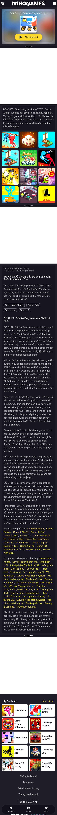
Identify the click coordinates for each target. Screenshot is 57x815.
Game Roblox (22, 542)
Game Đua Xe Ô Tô (14, 549)
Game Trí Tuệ (38, 532)
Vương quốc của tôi (34, 572)
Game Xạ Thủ (11, 535)
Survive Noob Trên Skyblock (31, 575)
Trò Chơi (7, 268)
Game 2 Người (20, 532)
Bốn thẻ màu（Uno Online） (25, 568)
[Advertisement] (28, 76)
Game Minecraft (35, 528)
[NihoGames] (28, 3)
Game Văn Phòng (21, 268)
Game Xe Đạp (16, 539)
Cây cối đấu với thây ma (24, 562)
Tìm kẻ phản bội (34, 579)
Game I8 (24, 310)
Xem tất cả (47, 701)
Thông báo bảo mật (29, 794)
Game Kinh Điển (34, 539)
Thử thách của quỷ (26, 582)
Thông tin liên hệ (28, 776)
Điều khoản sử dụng (28, 788)
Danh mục (28, 782)
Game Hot (10, 310)
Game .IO (25, 535)
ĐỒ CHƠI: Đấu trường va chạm (20, 271)
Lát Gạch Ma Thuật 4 (21, 565)
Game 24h (33, 305)
